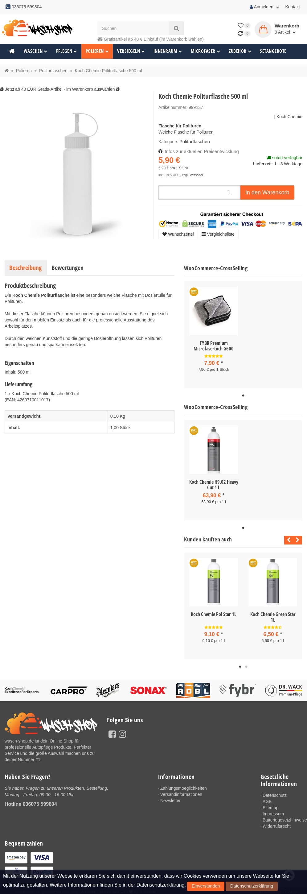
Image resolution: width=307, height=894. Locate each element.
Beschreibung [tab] (25, 267)
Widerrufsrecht (277, 823)
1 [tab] (243, 395)
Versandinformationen (181, 791)
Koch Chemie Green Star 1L (273, 615)
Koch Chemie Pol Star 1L (213, 612)
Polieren (97, 51)
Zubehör (240, 51)
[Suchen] (133, 28)
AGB (267, 799)
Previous (287, 538)
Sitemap (270, 805)
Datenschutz (275, 792)
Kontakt (292, 6)
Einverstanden (201, 887)
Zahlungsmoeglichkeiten (183, 785)
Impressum (273, 811)
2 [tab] (246, 664)
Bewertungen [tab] (67, 267)
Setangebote (273, 51)
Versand (196, 174)
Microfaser (205, 51)
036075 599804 (40, 801)
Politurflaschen (193, 141)
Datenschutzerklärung (236, 887)
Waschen (35, 51)
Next (297, 538)
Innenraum (168, 51)
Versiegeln (131, 51)
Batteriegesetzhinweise (282, 817)
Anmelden (264, 6)
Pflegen (66, 51)
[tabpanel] (213, 334)
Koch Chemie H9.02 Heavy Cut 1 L (213, 484)
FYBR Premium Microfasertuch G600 (214, 346)
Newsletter (170, 798)
